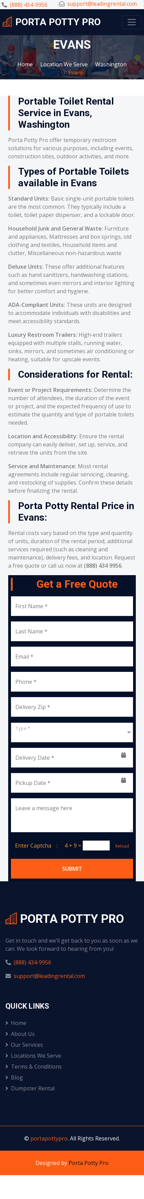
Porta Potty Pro (89, 1163)
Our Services (24, 1044)
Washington (111, 64)
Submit (72, 868)
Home (25, 64)
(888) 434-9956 (28, 5)
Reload (120, 846)
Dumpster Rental (30, 1088)
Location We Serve (64, 64)
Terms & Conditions (33, 1066)
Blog (14, 1077)
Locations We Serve (33, 1055)
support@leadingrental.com (102, 3)
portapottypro (49, 1138)
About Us (20, 1034)
